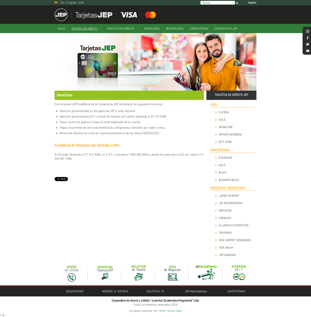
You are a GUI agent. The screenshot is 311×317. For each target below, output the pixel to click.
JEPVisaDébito (227, 255)
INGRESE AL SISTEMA (115, 291)
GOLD (222, 119)
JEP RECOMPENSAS (231, 203)
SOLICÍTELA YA (155, 291)
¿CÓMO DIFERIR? (229, 196)
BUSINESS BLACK (229, 180)
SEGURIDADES (75, 291)
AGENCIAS (225, 218)
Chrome (171, 310)
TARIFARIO (225, 233)
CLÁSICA (224, 112)
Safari (179, 310)
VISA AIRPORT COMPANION (235, 240)
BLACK (223, 172)
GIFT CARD (225, 142)
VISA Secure (226, 247)
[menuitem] (61, 28)
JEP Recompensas (196, 291)
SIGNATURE (226, 127)
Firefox (163, 310)
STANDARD (225, 158)
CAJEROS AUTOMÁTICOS (234, 225)
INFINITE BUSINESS (230, 134)
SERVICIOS (225, 210)
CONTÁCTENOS (236, 291)
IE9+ (156, 310)
